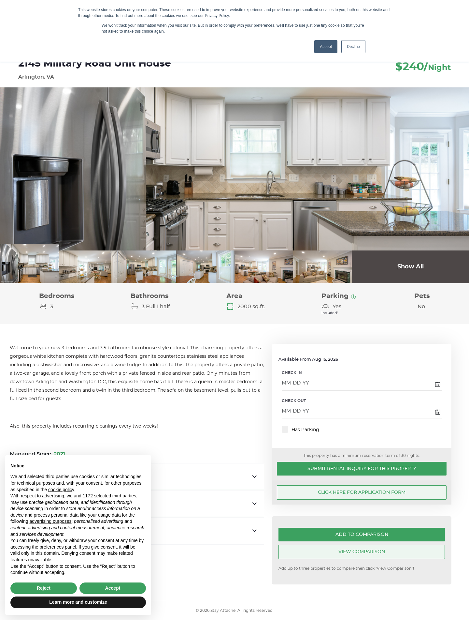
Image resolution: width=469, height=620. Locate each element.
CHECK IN (292, 373)
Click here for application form (361, 492)
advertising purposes (50, 521)
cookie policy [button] (61, 489)
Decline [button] (353, 46)
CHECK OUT (294, 401)
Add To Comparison (361, 534)
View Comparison (361, 552)
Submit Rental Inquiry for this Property (361, 468)
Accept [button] (326, 46)
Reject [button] (43, 588)
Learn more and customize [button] (78, 602)
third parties (124, 495)
